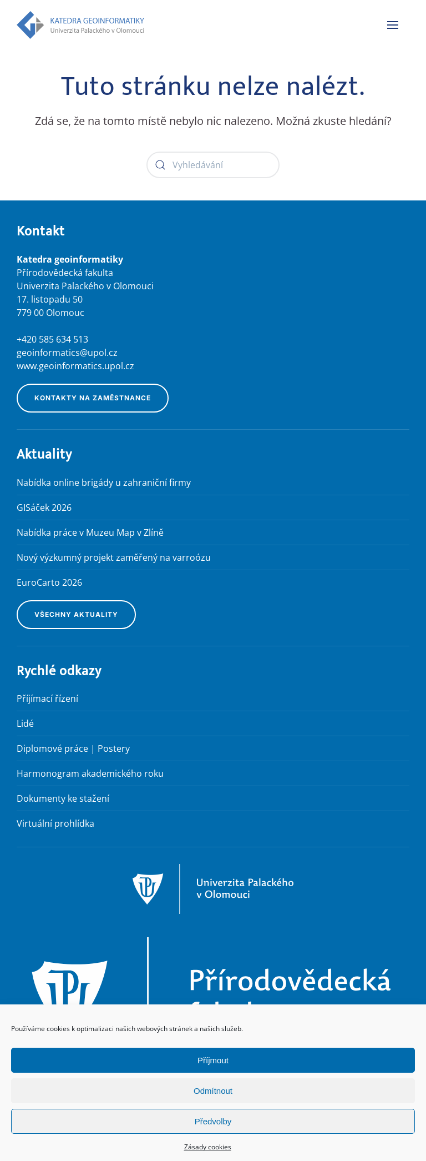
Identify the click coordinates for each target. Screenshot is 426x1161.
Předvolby (213, 1121)
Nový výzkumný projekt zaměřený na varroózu (114, 557)
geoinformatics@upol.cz (67, 352)
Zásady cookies (207, 1147)
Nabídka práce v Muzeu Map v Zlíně (90, 532)
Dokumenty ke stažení (63, 798)
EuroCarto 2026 (49, 582)
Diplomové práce (52, 748)
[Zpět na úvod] (80, 25)
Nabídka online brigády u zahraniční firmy (104, 482)
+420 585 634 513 (52, 339)
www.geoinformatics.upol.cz (75, 366)
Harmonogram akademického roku (90, 773)
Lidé (25, 723)
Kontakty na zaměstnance (92, 398)
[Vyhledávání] (213, 165)
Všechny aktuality (76, 614)
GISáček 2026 (44, 507)
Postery (114, 748)
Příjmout (213, 1060)
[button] (392, 25)
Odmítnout (213, 1090)
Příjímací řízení (47, 698)
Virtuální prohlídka (55, 823)
